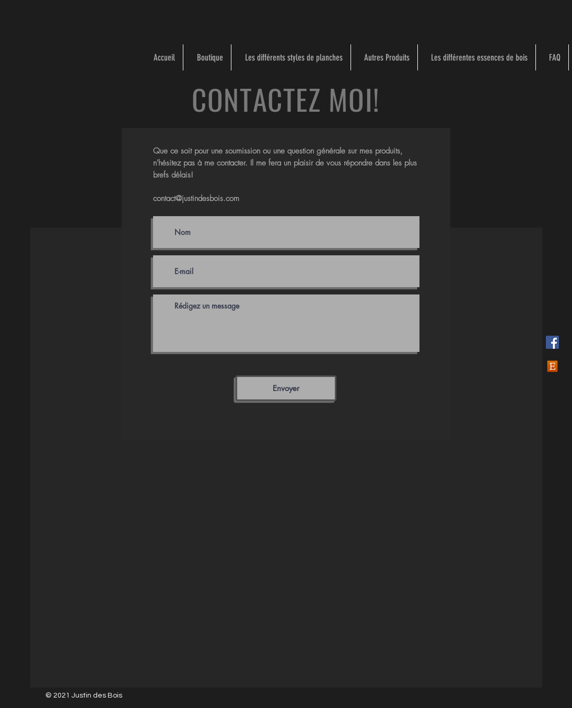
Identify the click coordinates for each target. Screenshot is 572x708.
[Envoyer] (286, 388)
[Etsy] (552, 366)
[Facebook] (552, 342)
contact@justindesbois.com (196, 198)
